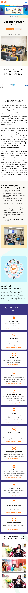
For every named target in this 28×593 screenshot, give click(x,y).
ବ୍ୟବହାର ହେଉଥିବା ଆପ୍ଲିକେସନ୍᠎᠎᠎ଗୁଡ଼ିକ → (14, 328)
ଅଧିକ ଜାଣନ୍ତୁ (18, 29)
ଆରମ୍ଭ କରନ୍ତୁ (10, 29)
